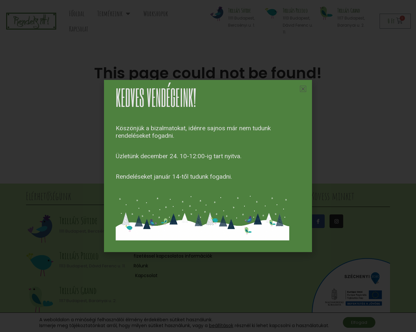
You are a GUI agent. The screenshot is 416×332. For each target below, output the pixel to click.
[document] (208, 166)
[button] (303, 88)
